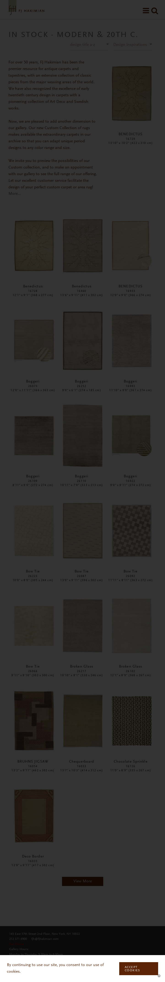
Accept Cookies (132, 969)
